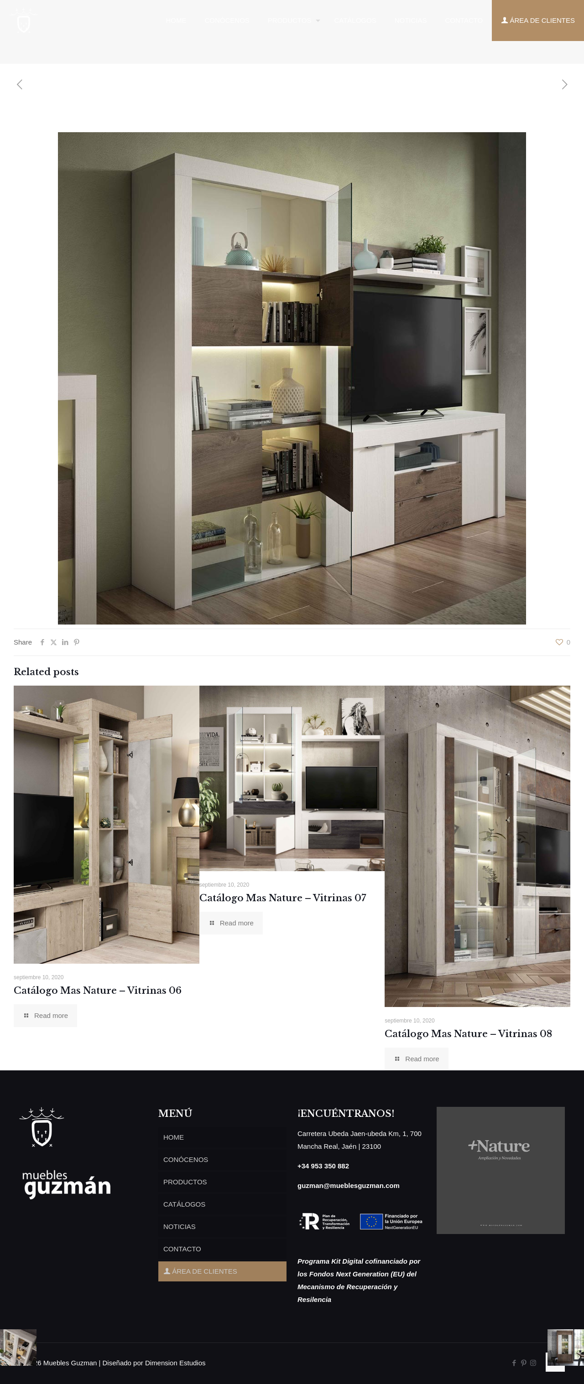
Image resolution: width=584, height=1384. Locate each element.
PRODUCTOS (185, 1182)
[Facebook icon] (514, 1363)
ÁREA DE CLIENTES (200, 1271)
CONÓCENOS (185, 1159)
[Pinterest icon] (523, 1363)
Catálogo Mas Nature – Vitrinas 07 (282, 898)
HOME (173, 1137)
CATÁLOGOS (184, 1204)
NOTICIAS (179, 1226)
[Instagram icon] (533, 1363)
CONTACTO (182, 1249)
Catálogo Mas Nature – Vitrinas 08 (468, 1033)
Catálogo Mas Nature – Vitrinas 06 (98, 990)
